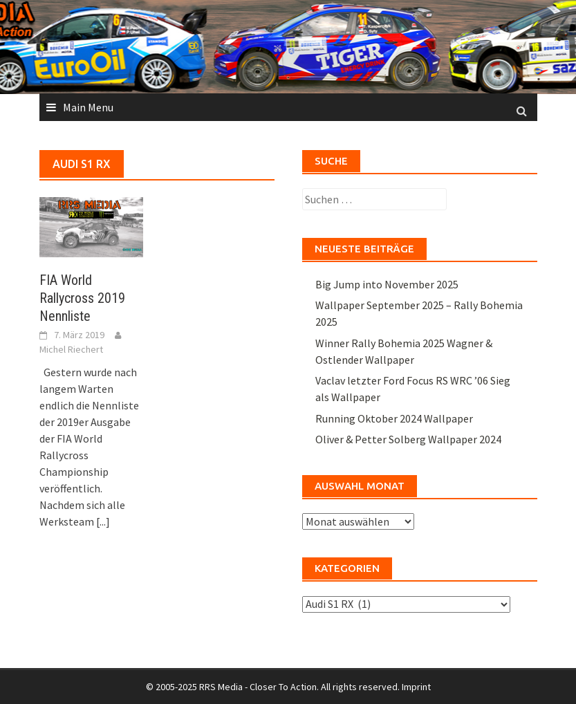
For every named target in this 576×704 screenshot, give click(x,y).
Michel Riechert (71, 349)
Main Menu (88, 107)
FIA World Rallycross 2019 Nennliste (82, 298)
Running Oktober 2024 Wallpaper (394, 418)
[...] (103, 521)
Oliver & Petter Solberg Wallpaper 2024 (408, 439)
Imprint (416, 686)
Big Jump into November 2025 (386, 284)
